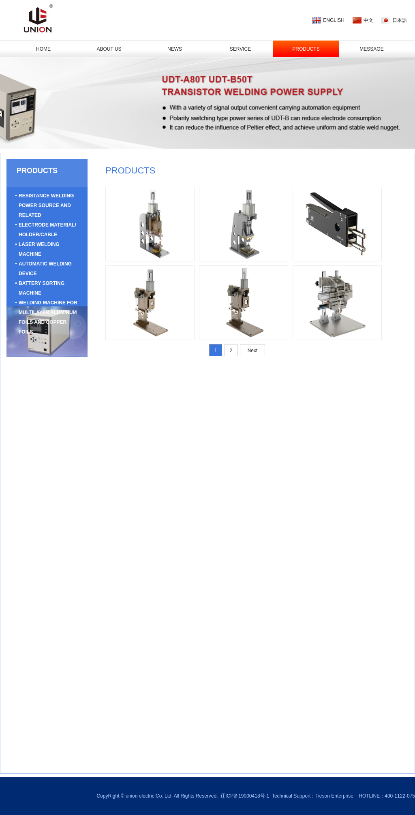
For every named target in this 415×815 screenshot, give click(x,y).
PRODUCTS (305, 49)
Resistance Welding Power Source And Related (46, 205)
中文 (368, 20)
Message (371, 49)
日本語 (399, 20)
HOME (43, 49)
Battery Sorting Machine (41, 288)
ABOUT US (108, 49)
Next (253, 350)
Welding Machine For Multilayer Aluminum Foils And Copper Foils (48, 317)
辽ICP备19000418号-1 (244, 796)
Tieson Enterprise (334, 796)
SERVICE (240, 49)
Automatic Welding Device (45, 268)
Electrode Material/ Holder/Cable (47, 229)
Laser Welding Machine (39, 249)
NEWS (174, 49)
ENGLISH (333, 20)
